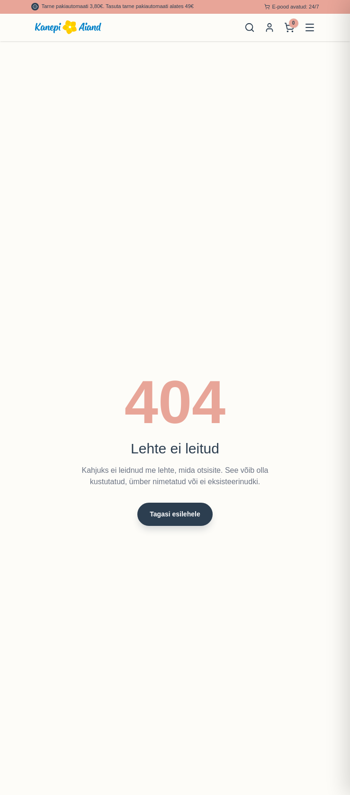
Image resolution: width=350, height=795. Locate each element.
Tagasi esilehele (175, 514)
